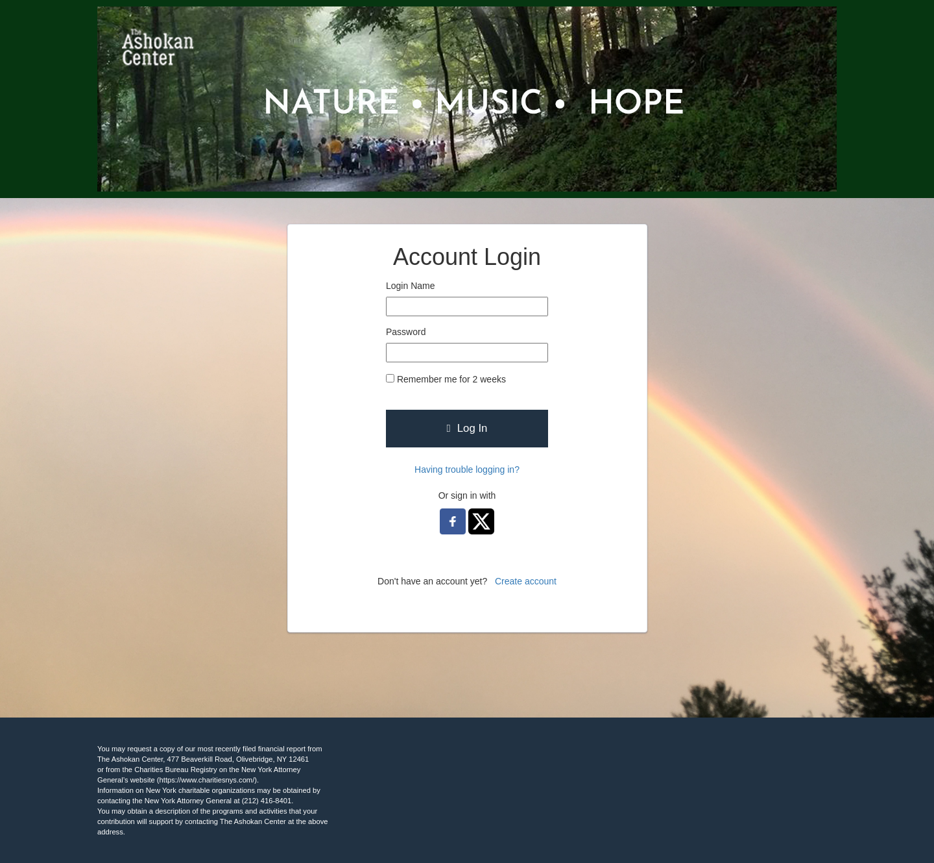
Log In (467, 428)
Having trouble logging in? (467, 469)
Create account (526, 581)
